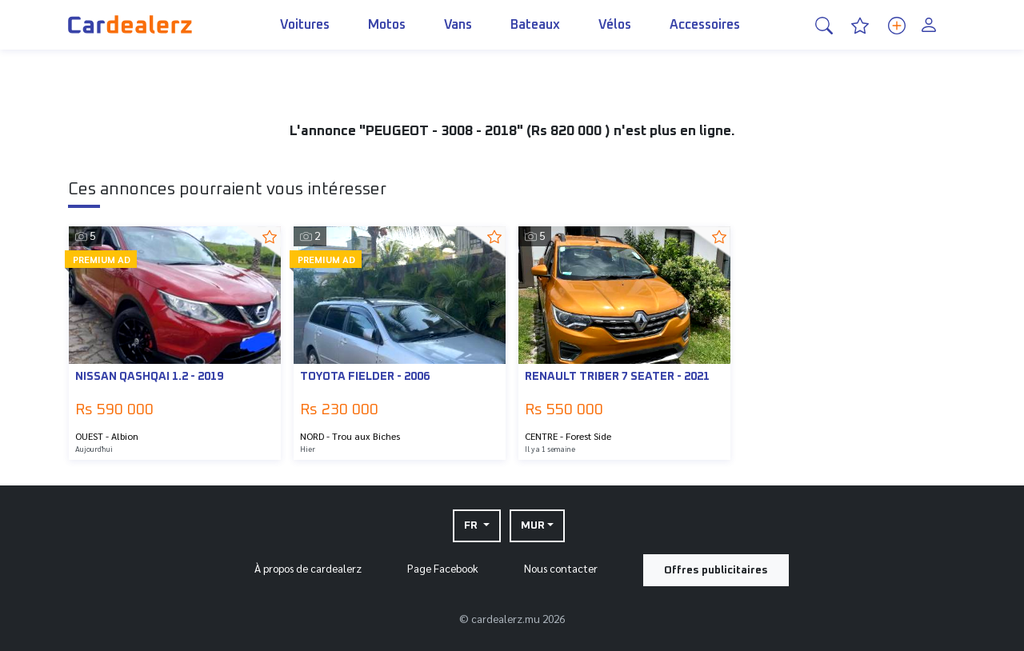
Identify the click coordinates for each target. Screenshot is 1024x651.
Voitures (305, 40)
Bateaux (535, 40)
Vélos (614, 40)
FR (472, 525)
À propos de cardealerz (308, 568)
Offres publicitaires (716, 570)
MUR (533, 525)
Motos (387, 40)
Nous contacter (561, 568)
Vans (458, 40)
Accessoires (705, 40)
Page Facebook (442, 568)
